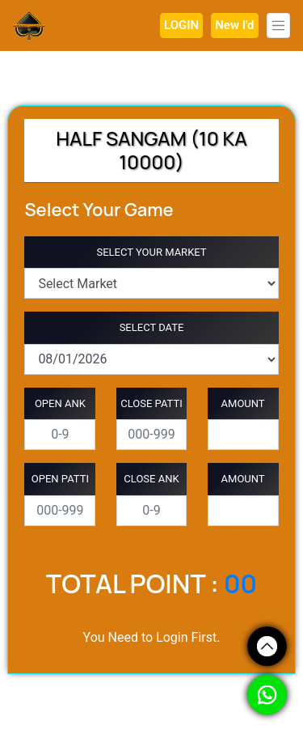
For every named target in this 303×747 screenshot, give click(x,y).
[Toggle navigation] (279, 25)
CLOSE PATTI (151, 403)
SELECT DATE (152, 327)
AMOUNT (243, 403)
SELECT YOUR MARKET (151, 252)
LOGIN (181, 25)
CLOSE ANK (151, 479)
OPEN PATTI (60, 479)
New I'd (234, 25)
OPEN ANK (60, 403)
